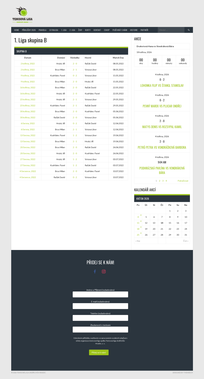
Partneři (144, 29)
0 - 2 (75, 75)
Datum (27, 57)
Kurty (88, 29)
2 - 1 (75, 69)
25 (138, 234)
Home (16, 29)
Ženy (80, 29)
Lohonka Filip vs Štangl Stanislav (162, 85)
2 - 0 (75, 63)
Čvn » (185, 241)
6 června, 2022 (28, 123)
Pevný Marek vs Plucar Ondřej (162, 106)
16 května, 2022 (27, 87)
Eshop (106, 29)
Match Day (118, 57)
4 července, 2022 (28, 171)
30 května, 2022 (27, 111)
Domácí (61, 57)
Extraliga (53, 29)
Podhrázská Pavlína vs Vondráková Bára (162, 170)
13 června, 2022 (27, 135)
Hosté (88, 57)
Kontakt (97, 29)
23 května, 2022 (27, 99)
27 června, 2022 (27, 159)
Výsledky (74, 57)
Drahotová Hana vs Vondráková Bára (155, 46)
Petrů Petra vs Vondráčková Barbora (162, 147)
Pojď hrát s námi (120, 29)
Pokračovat (183, 180)
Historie (134, 29)
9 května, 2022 (28, 75)
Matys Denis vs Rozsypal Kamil (162, 126)
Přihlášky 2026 (29, 29)
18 (138, 229)
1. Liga (63, 29)
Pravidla (42, 29)
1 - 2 (75, 135)
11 (138, 223)
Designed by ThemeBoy (183, 373)
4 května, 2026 (162, 74)
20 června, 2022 (27, 147)
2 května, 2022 (28, 63)
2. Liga (72, 29)
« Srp (138, 241)
